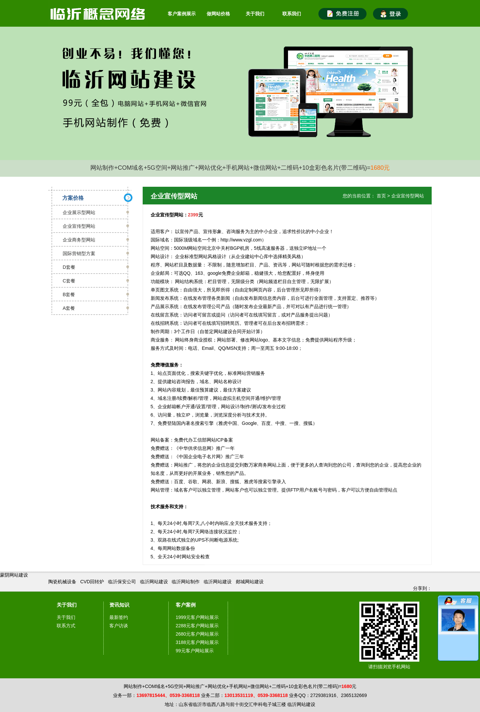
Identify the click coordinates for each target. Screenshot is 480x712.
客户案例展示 (182, 13)
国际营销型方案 (79, 253)
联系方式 (66, 625)
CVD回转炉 (92, 581)
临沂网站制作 (186, 581)
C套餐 (69, 280)
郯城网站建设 (250, 581)
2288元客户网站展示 (197, 625)
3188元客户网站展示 (197, 642)
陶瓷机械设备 (62, 581)
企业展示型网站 (79, 212)
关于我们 (255, 13)
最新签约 (118, 617)
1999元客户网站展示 (197, 617)
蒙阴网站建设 (14, 575)
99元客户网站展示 (195, 650)
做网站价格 (218, 13)
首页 (381, 195)
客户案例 (186, 605)
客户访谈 (118, 625)
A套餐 (69, 308)
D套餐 (69, 267)
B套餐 (69, 294)
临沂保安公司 (122, 581)
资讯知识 (119, 605)
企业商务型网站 (79, 239)
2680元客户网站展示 (197, 634)
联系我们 (291, 13)
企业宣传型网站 (79, 226)
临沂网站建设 (154, 581)
